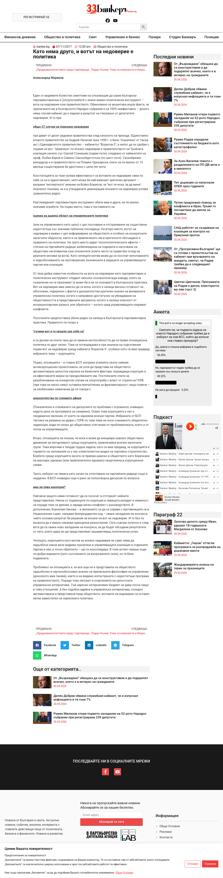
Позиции (211, 37)
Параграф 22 (167, 514)
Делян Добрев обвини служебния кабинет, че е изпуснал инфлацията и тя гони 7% (197, 94)
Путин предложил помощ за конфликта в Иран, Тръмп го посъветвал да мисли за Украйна (195, 208)
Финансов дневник (20, 37)
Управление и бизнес (122, 37)
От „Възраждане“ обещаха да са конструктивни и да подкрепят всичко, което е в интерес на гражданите (100, 680)
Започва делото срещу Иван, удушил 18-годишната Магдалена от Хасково (195, 525)
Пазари (154, 37)
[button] (46, 645)
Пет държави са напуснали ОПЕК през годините (194, 184)
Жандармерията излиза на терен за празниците (194, 566)
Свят (93, 37)
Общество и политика (62, 37)
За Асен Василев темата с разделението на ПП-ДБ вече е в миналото (197, 164)
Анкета (161, 312)
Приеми (210, 864)
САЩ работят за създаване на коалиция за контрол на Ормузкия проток (196, 231)
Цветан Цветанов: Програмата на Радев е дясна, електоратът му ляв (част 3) (196, 285)
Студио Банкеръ (182, 37)
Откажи (192, 864)
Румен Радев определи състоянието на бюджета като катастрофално (196, 143)
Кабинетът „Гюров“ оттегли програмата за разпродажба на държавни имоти (197, 546)
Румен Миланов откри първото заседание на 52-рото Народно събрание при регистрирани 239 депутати (99, 715)
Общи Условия (124, 872)
